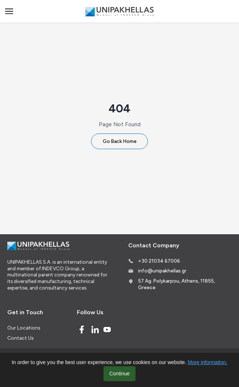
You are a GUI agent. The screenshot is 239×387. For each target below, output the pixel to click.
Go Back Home (120, 141)
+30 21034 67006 (159, 261)
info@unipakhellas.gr (162, 271)
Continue (119, 373)
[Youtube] (107, 329)
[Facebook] (81, 329)
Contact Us (20, 338)
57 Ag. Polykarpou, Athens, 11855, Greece (176, 284)
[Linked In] (95, 329)
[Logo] (119, 11)
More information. (207, 362)
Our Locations (23, 328)
